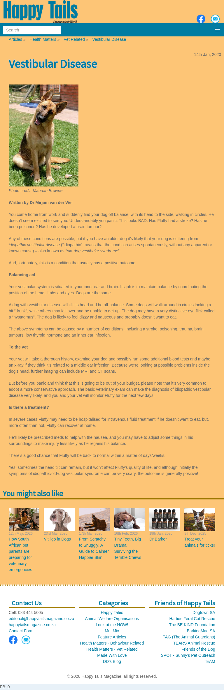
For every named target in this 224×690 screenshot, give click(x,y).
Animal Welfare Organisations (112, 618)
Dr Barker (158, 539)
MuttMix (112, 631)
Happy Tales (112, 612)
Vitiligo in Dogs (57, 539)
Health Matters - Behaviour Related (112, 643)
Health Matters (43, 39)
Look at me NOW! (112, 624)
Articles (15, 39)
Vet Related (74, 39)
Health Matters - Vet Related (112, 649)
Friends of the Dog (198, 649)
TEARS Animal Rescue (194, 643)
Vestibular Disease (109, 39)
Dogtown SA (203, 612)
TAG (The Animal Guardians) (189, 637)
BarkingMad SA (201, 631)
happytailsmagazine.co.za (32, 624)
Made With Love (112, 655)
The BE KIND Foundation (192, 624)
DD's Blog (112, 661)
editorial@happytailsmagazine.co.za (41, 618)
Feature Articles (112, 637)
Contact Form (21, 631)
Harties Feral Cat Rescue (192, 618)
